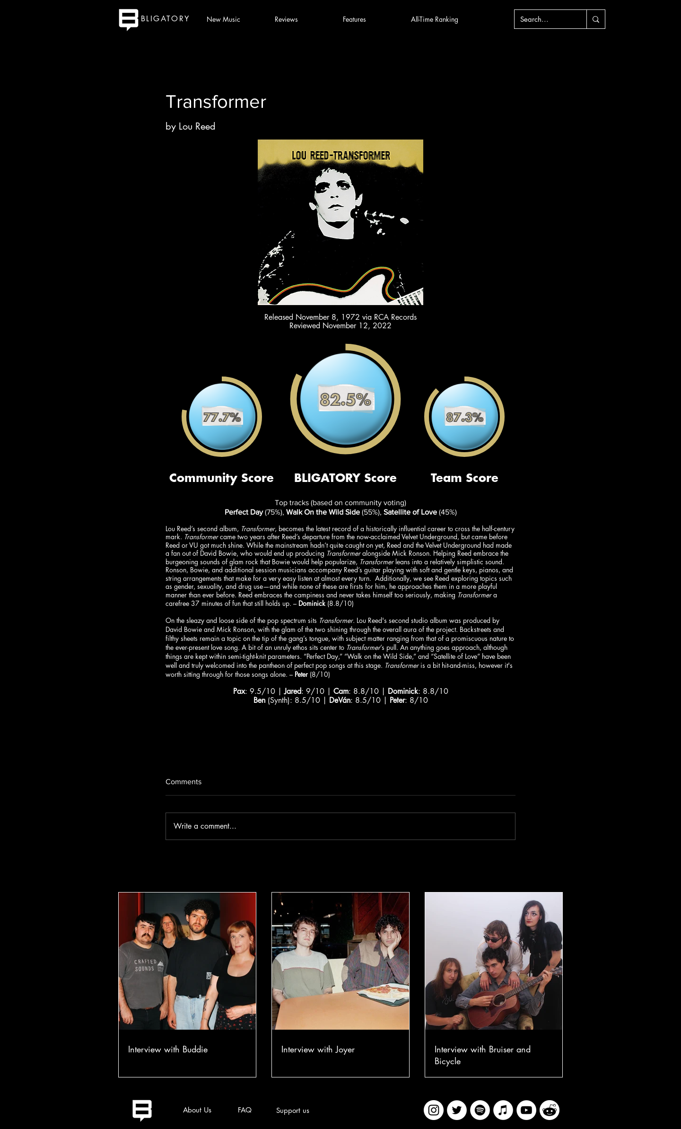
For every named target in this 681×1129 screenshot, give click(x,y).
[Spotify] (480, 1110)
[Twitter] (457, 1110)
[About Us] (197, 1110)
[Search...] (543, 19)
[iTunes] (503, 1110)
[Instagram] (434, 1110)
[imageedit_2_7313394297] (549, 1110)
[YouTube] (526, 1110)
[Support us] (293, 1110)
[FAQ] (244, 1110)
